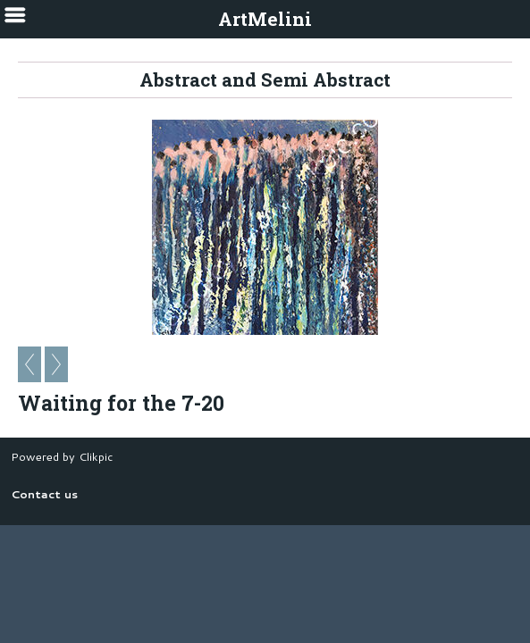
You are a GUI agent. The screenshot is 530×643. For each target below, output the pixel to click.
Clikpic (96, 456)
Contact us (44, 494)
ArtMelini (265, 19)
